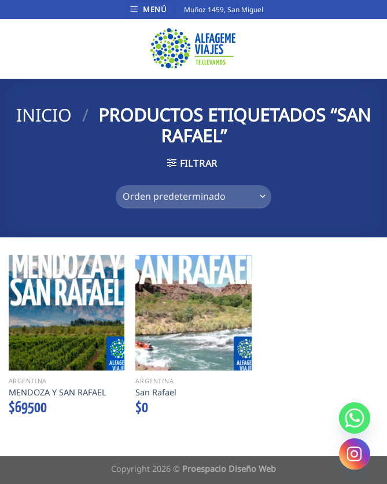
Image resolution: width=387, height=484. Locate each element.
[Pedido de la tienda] (193, 196)
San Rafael (155, 392)
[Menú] (149, 9)
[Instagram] (354, 454)
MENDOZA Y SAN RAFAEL (57, 392)
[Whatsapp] (354, 418)
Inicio (44, 115)
